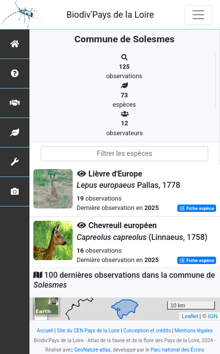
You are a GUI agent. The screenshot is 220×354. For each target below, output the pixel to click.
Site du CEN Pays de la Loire (88, 330)
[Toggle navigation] (198, 15)
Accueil (45, 330)
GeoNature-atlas (92, 350)
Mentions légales (194, 330)
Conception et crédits (147, 330)
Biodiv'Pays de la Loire (110, 14)
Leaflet (190, 316)
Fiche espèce (196, 208)
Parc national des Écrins (177, 350)
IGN (213, 316)
